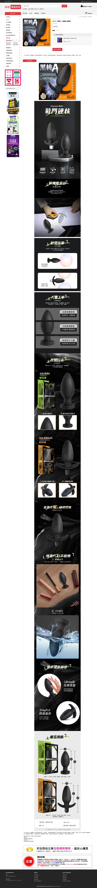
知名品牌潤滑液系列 (13, 35)
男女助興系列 (13, 33)
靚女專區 (13, 27)
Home (80, 16)
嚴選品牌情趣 (13, 53)
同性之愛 (13, 38)
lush (38, 9)
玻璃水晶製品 (16, 44)
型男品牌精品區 (13, 61)
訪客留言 (65, 879)
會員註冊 (85, 6)
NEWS (30, 13)
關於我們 (65, 874)
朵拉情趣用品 (8, 1)
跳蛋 (29, 9)
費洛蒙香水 (13, 48)
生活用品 (13, 17)
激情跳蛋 (13, 30)
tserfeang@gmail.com (87, 1)
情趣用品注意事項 (67, 881)
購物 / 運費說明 (37, 881)
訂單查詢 (43, 13)
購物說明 (37, 13)
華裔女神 (42, 9)
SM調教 (13, 56)
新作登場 (25, 13)
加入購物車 (57, 49)
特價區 (13, 66)
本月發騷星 (13, 22)
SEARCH (64, 5)
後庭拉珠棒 (8, 44)
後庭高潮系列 (13, 40)
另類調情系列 (13, 50)
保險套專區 (13, 63)
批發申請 (65, 876)
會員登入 (90, 6)
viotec (13, 20)
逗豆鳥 (35, 9)
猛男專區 (13, 25)
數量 (53, 30)
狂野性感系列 (13, 58)
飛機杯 (32, 9)
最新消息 (36, 876)
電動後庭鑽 (90, 16)
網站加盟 (65, 877)
